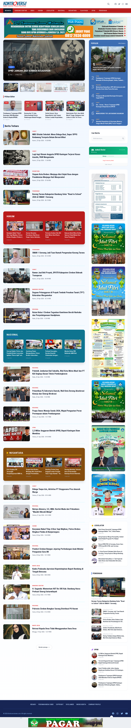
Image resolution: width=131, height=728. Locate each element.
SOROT (34, 131)
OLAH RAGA (84, 10)
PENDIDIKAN (103, 10)
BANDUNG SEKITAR (21, 10)
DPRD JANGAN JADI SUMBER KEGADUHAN (29, 70)
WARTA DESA (36, 565)
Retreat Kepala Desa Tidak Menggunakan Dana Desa (54, 628)
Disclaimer (70, 704)
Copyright (59, 704)
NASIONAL (61, 10)
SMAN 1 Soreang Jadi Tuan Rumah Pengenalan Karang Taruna (58, 252)
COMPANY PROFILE (94, 704)
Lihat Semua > (122, 43)
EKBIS (32, 10)
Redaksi (33, 704)
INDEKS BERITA (81, 704)
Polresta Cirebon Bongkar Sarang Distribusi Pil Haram (55, 608)
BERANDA (8, 10)
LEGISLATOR (50, 10)
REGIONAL (35, 309)
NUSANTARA (73, 10)
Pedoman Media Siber (46, 704)
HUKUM (40, 10)
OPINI (93, 10)
